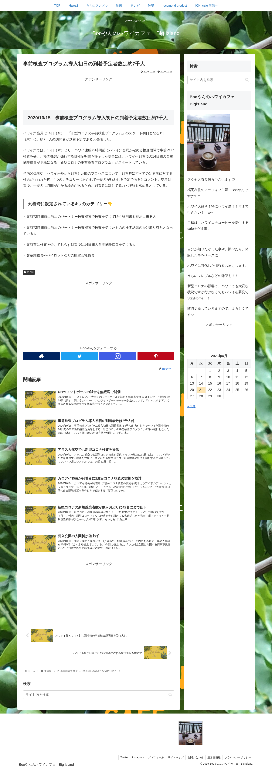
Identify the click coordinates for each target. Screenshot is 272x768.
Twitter (124, 757)
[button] (170, 694)
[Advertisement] (98, 90)
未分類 (29, 272)
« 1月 (191, 406)
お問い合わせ (195, 757)
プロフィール (156, 757)
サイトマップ (176, 757)
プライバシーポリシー (238, 757)
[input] (98, 694)
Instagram (138, 757)
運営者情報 (214, 757)
